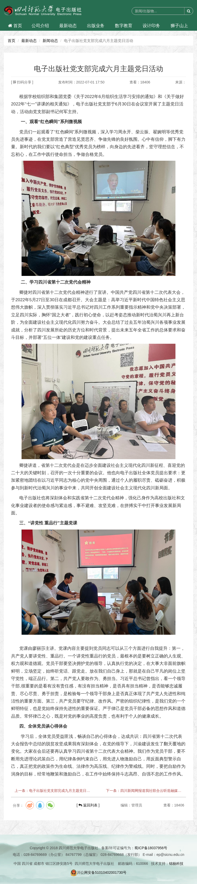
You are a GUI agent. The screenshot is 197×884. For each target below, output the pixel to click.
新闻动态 (50, 40)
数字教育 (123, 25)
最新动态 (68, 25)
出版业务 (95, 25)
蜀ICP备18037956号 (150, 848)
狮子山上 (179, 25)
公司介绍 (40, 25)
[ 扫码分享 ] (22, 82)
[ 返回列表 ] (87, 805)
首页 (15, 25)
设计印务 (151, 25)
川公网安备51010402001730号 (98, 872)
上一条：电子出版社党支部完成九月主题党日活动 (53, 791)
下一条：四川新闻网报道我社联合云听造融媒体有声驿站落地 (144, 791)
